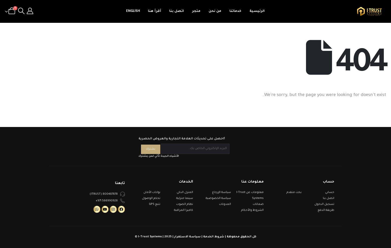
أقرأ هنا (154, 11)
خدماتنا (235, 11)
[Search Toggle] (21, 11)
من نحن (215, 11)
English (133, 11)
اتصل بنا (176, 11)
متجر (196, 11)
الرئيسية (257, 11)
